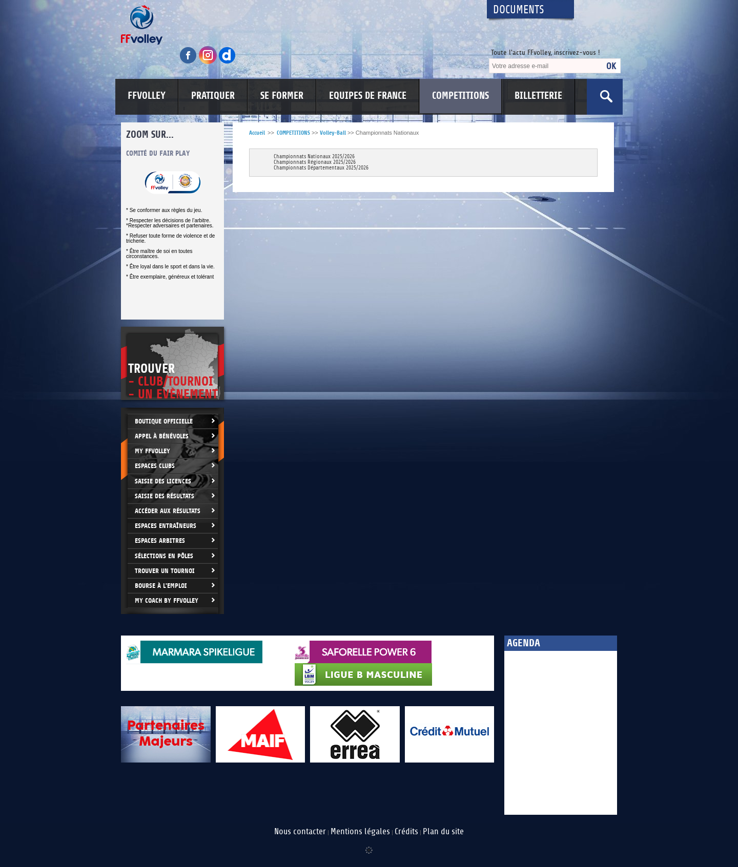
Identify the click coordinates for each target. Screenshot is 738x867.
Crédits (406, 831)
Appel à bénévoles (162, 436)
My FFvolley (152, 451)
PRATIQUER (213, 95)
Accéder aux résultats (167, 511)
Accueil (257, 133)
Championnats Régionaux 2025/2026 (315, 162)
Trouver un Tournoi (165, 571)
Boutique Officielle (164, 421)
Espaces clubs (155, 466)
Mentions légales (360, 831)
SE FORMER (281, 95)
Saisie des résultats (164, 496)
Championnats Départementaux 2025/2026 (321, 168)
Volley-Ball (333, 133)
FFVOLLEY (147, 95)
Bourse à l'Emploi (161, 585)
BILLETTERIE (538, 95)
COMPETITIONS (460, 95)
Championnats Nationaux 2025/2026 (314, 157)
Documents (518, 10)
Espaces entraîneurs (165, 526)
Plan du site (443, 831)
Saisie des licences (163, 481)
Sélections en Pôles (164, 556)
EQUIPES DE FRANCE (367, 95)
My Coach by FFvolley (166, 600)
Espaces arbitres (160, 540)
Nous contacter (300, 831)
